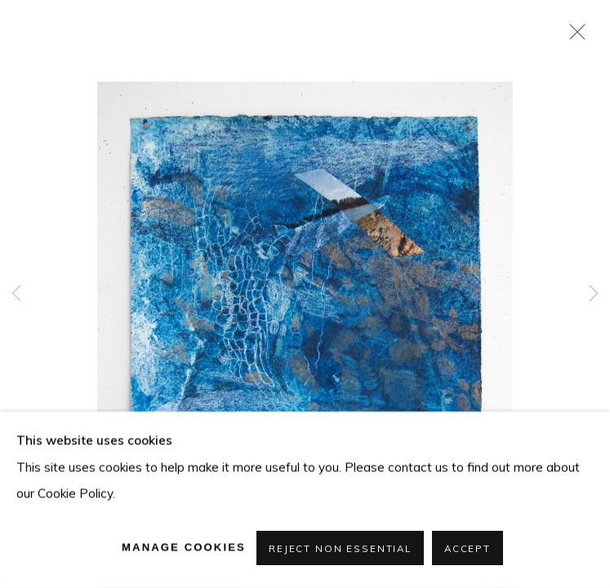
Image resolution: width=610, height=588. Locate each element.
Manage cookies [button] (184, 547)
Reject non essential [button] (340, 548)
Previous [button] (16, 294)
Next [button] (593, 294)
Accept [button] (467, 548)
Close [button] (573, 36)
